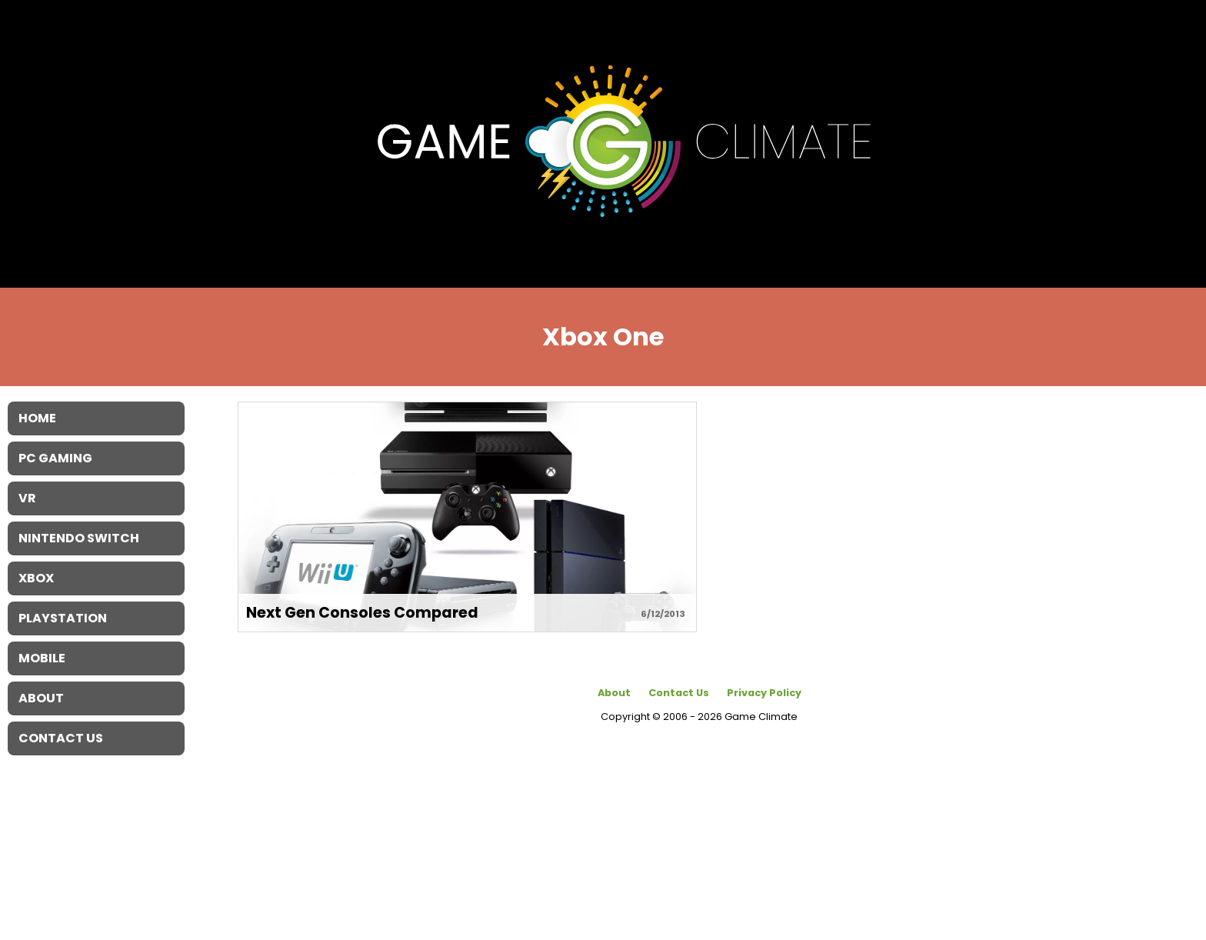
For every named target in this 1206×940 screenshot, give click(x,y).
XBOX (36, 578)
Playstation (62, 618)
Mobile (41, 658)
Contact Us (678, 692)
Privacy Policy (764, 692)
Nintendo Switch (78, 538)
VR (27, 498)
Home (37, 418)
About (614, 692)
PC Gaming (55, 458)
